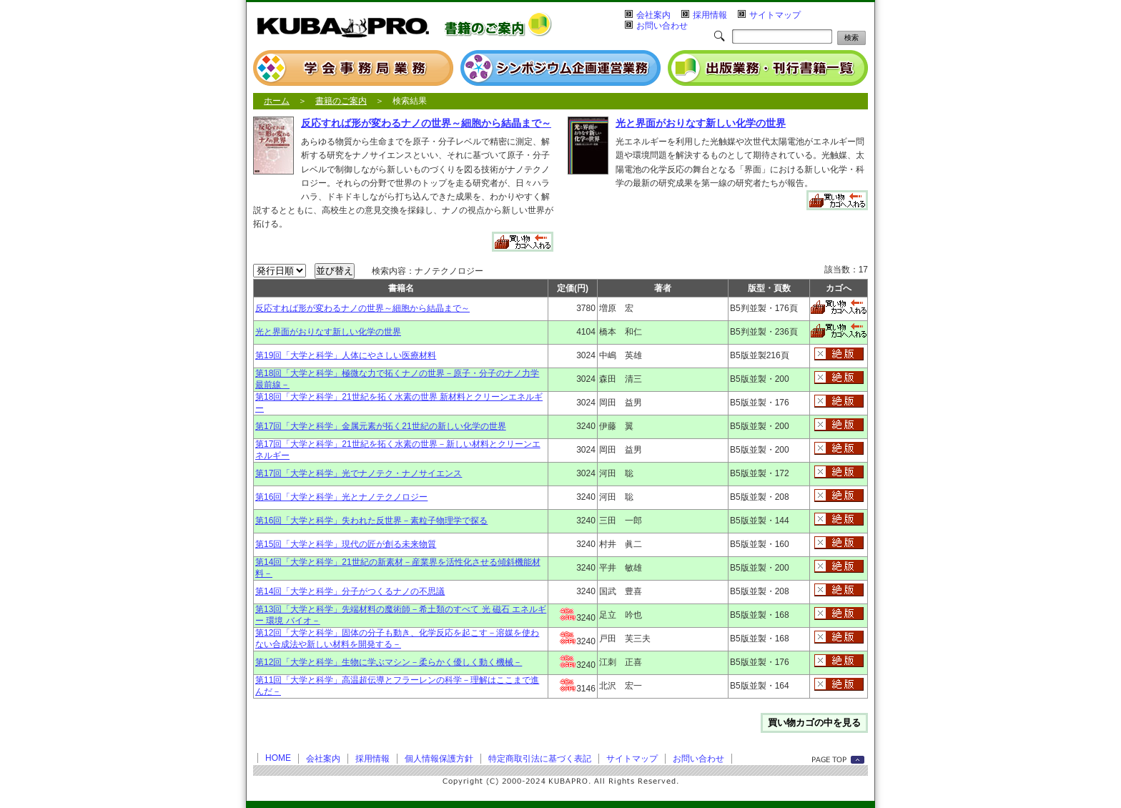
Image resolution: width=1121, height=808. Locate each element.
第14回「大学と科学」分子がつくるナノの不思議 (350, 591)
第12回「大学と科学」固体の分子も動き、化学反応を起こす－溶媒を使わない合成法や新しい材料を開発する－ (397, 638)
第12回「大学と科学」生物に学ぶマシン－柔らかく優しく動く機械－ (388, 662)
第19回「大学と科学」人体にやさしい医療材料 (345, 355)
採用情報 (710, 15)
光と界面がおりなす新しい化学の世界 (701, 123)
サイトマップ (775, 15)
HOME (278, 758)
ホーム (277, 101)
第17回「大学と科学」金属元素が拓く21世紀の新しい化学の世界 (380, 426)
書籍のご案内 (341, 101)
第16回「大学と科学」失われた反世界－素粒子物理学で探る (371, 521)
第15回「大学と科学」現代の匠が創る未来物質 (345, 544)
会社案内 (653, 15)
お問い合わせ (662, 26)
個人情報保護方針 (439, 759)
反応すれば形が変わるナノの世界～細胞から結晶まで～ (426, 123)
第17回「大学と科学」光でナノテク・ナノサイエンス (358, 473)
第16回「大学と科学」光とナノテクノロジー (341, 497)
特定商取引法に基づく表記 (539, 759)
